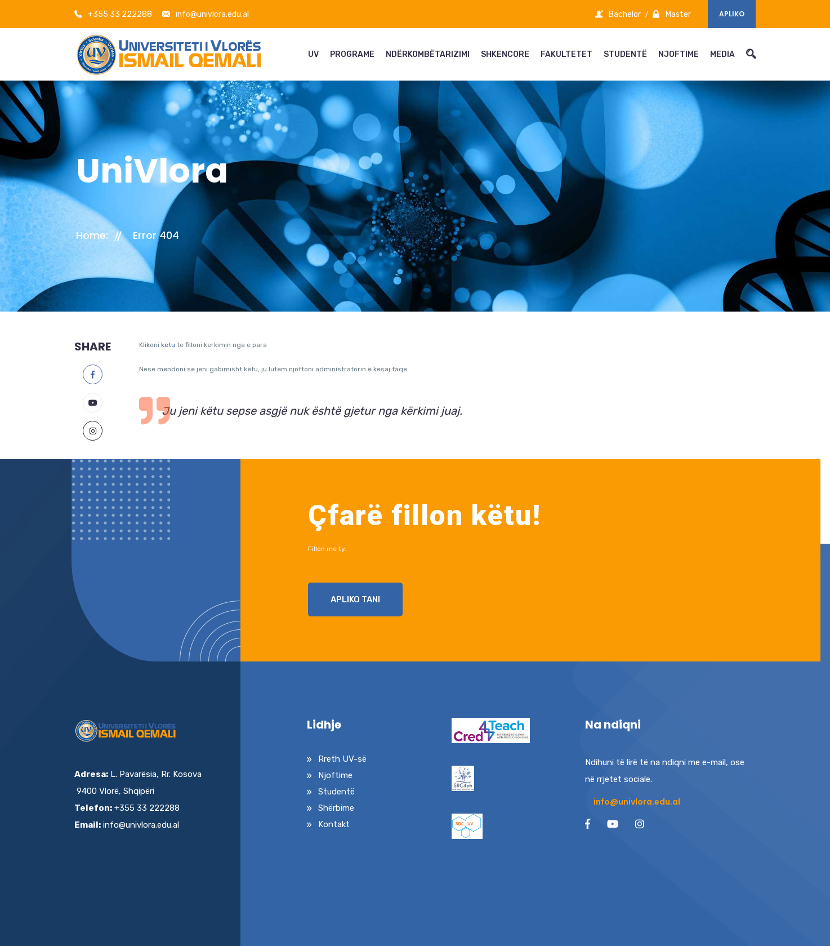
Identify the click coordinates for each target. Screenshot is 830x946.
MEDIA (722, 54)
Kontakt (334, 824)
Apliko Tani (355, 599)
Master (671, 14)
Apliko (731, 14)
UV (313, 54)
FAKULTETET (566, 54)
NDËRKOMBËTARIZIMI (428, 54)
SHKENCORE (505, 54)
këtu (168, 345)
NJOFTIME (678, 54)
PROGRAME (352, 54)
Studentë (336, 792)
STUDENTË (625, 54)
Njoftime (335, 775)
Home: (92, 235)
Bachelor (618, 14)
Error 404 (156, 235)
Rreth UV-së (342, 759)
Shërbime (336, 808)
